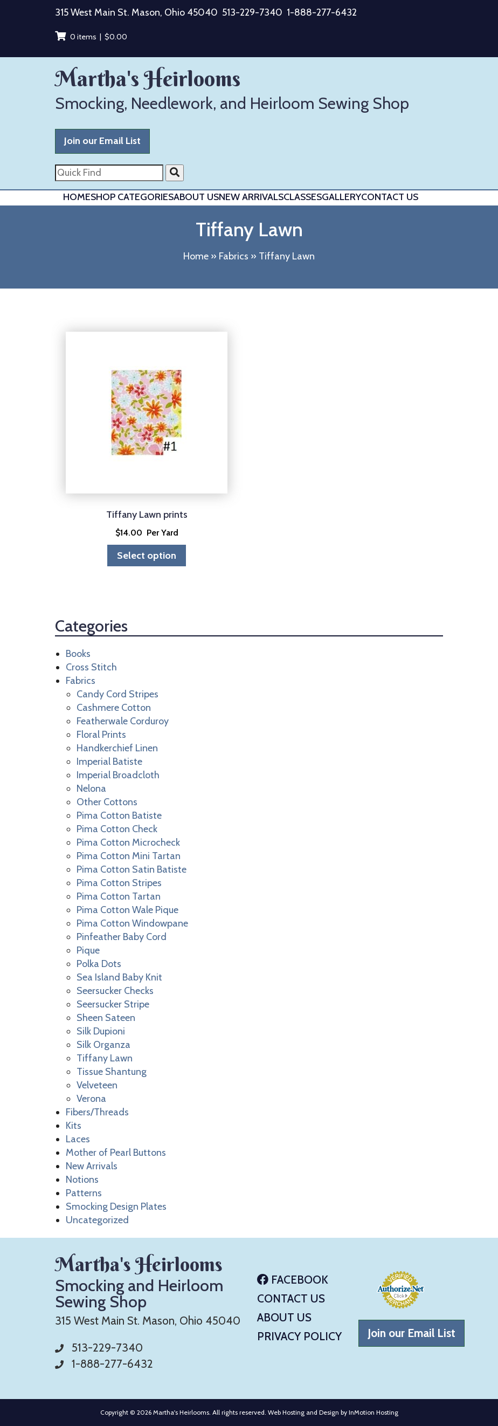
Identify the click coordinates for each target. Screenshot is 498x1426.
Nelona (91, 788)
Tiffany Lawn (105, 1058)
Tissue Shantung (112, 1072)
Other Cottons (107, 802)
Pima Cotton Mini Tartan (129, 856)
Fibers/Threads (97, 1112)
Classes (302, 197)
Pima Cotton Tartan (119, 896)
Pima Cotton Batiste (119, 815)
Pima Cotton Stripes (119, 883)
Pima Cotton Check (117, 829)
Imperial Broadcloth (118, 775)
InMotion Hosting (373, 1412)
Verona (91, 1099)
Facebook (292, 1279)
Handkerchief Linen (117, 748)
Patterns (84, 1193)
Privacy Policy (299, 1336)
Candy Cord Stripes (117, 694)
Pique (88, 950)
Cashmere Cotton (114, 708)
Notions (82, 1179)
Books (78, 654)
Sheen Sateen (106, 1018)
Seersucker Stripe (113, 1004)
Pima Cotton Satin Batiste (131, 869)
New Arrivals (251, 197)
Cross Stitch (91, 667)
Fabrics (233, 256)
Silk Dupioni (101, 1031)
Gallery (341, 197)
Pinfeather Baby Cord (122, 937)
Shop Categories (132, 197)
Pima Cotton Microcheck (128, 842)
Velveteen (97, 1085)
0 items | (91, 37)
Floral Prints (101, 735)
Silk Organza (103, 1045)
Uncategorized (97, 1220)
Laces (78, 1139)
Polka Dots (99, 964)
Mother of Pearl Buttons (116, 1152)
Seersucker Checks (115, 991)
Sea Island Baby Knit (119, 977)
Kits (73, 1126)
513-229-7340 (252, 12)
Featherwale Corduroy (123, 721)
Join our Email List (102, 141)
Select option (146, 555)
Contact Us (389, 197)
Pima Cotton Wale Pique (127, 910)
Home (77, 197)
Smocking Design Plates (116, 1206)
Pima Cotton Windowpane (132, 923)
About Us (196, 197)
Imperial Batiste (109, 761)
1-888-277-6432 (322, 12)
